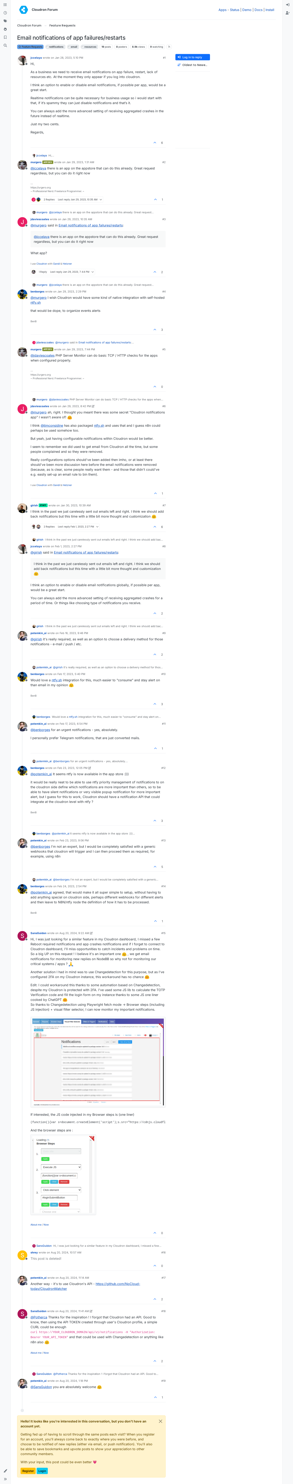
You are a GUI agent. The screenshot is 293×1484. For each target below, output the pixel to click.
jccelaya (36, 57)
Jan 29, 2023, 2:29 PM (71, 291)
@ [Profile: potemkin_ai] (41, 774)
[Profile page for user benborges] (22, 294)
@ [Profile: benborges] (40, 730)
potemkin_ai (39, 633)
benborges (37, 291)
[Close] (160, 1421)
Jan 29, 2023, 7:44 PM (80, 349)
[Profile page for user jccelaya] (22, 60)
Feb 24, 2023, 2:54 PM (71, 886)
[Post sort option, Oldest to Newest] (192, 65)
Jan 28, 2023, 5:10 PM (69, 57)
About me (36, 1224)
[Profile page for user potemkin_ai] (22, 636)
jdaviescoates (40, 219)
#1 (164, 57)
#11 (164, 723)
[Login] (287, 5)
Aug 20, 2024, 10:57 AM (66, 1252)
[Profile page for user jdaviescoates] (22, 222)
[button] (5, 1471)
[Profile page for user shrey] (22, 1255)
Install (270, 10)
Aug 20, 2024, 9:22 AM (74, 933)
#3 (164, 219)
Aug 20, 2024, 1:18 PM (74, 1380)
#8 (164, 546)
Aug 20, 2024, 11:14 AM (74, 1277)
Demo (246, 10)
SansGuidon (38, 933)
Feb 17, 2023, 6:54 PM (73, 723)
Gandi (56, 263)
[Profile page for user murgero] (22, 165)
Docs (258, 10)
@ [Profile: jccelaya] (38, 168)
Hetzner (67, 263)
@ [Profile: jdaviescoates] (43, 355)
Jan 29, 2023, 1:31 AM (80, 162)
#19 (163, 1380)
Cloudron (41, 263)
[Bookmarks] (5, 37)
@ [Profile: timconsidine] (52, 425)
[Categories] (5, 5)
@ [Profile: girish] (36, 552)
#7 (164, 505)
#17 (164, 1277)
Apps (222, 10)
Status (234, 10)
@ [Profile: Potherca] (39, 1317)
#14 (163, 886)
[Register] (287, 13)
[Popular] (5, 29)
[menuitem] (287, 5)
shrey (34, 1252)
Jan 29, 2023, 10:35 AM (77, 219)
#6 (164, 406)
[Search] (5, 45)
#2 (164, 162)
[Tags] (5, 21)
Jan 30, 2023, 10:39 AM (76, 505)
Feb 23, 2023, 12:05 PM (72, 767)
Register (28, 1471)
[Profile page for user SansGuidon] (22, 936)
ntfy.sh (36, 302)
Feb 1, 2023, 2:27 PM (68, 546)
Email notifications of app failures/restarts (91, 225)
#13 (163, 840)
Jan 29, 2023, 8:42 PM (76, 406)
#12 (163, 767)
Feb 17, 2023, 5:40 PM (71, 674)
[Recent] (5, 13)
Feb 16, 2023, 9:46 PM (74, 633)
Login (42, 1471)
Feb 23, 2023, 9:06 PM (74, 840)
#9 (164, 633)
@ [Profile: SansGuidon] (41, 1387)
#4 (164, 291)
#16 (163, 1252)
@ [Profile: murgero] (39, 225)
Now (46, 1224)
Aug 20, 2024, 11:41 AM (74, 1311)
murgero (36, 162)
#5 (164, 349)
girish (34, 505)
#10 (163, 674)
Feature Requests (30, 46)
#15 (163, 933)
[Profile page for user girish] (22, 508)
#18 (163, 1311)
